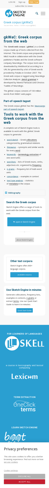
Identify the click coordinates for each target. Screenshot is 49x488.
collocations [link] (31, 139)
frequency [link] (36, 165)
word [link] (17, 150)
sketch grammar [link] (29, 79)
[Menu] (41, 13)
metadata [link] (13, 183)
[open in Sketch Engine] (24, 221)
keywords (11, 154)
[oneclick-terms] (24, 406)
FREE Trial (33, 2)
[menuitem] (12, 2)
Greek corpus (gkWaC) (18, 22)
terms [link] (16, 301)
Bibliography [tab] (12, 192)
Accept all (24, 481)
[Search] (35, 13)
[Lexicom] (24, 376)
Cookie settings (11, 470)
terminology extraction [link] (28, 154)
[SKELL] (24, 343)
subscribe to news (24, 6)
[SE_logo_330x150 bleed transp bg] (20, 13)
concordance (12, 176)
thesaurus (11, 147)
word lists (11, 161)
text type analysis (15, 180)
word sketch (12, 139)
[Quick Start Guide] (24, 310)
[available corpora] (24, 274)
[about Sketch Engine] (24, 240)
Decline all (24, 476)
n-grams (11, 169)
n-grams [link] (30, 298)
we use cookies (11, 462)
